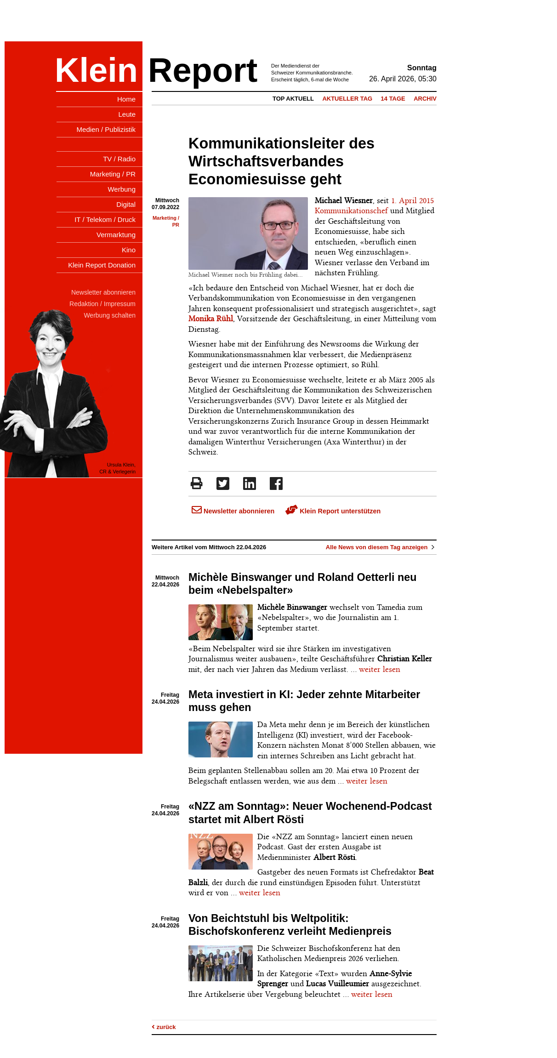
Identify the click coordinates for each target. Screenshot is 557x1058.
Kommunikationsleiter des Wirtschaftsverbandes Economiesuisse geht (281, 161)
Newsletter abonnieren (233, 511)
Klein (96, 70)
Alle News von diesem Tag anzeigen (381, 547)
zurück (164, 1027)
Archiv (425, 98)
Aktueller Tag (347, 98)
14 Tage (393, 98)
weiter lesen (379, 669)
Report (202, 70)
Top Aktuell (293, 98)
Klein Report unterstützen (333, 511)
